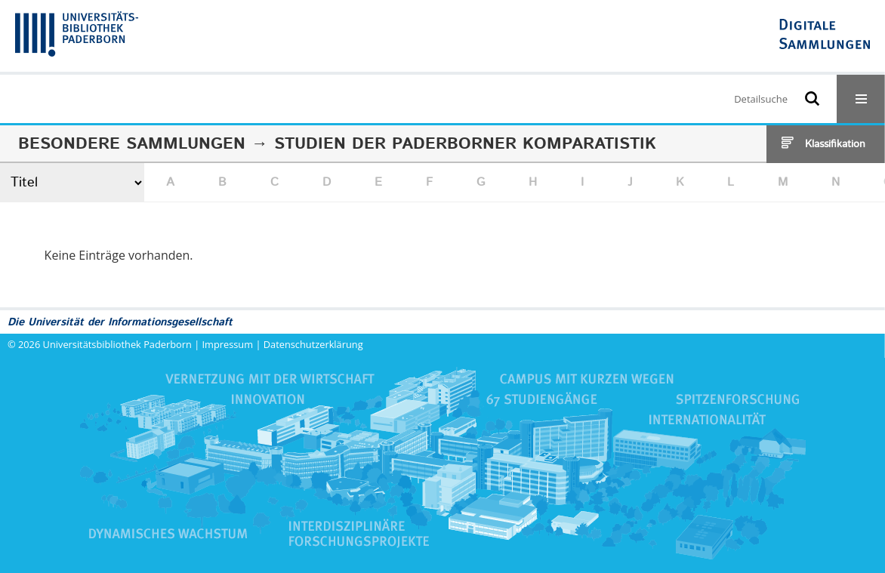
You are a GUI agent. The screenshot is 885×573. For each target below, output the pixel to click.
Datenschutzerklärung (313, 344)
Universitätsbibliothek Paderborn (117, 344)
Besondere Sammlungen (131, 144)
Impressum (228, 344)
